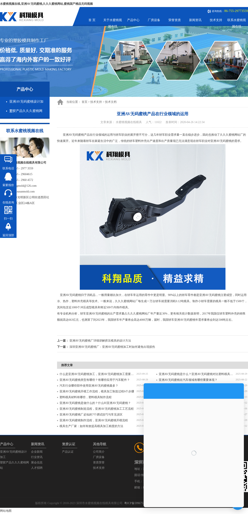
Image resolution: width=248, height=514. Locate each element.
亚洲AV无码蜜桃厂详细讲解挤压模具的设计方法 (100, 340)
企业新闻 (37, 451)
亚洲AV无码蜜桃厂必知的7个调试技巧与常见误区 (91, 414)
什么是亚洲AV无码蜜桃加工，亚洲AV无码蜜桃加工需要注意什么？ (98, 374)
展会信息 (37, 462)
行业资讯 (37, 457)
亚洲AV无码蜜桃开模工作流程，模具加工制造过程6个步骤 (97, 391)
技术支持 (216, 20)
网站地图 (6, 510)
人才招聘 (37, 467)
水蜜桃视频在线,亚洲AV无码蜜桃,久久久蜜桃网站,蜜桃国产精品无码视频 (46, 3)
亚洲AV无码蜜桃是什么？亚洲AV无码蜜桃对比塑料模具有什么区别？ (197, 374)
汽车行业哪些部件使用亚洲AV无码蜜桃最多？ (89, 385)
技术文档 (111, 101)
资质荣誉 (99, 462)
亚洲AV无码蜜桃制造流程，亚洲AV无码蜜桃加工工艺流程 (97, 408)
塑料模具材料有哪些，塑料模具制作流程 (86, 397)
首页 (84, 101)
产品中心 (133, 20)
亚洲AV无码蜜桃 (69, 295)
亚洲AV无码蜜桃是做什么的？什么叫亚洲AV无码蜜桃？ (95, 403)
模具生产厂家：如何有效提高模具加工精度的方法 (91, 426)
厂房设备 (154, 20)
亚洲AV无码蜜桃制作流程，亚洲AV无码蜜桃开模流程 (94, 420)
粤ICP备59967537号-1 (137, 503)
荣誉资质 (174, 20)
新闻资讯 (195, 20)
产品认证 (68, 451)
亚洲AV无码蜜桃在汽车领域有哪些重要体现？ (188, 379)
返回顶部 (8, 235)
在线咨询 (8, 202)
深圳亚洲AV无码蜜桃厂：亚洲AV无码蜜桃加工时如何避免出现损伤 (112, 346)
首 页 (91, 20)
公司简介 (99, 451)
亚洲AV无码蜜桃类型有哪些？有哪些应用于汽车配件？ (95, 379)
